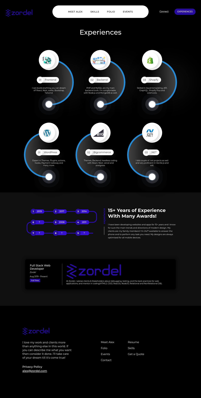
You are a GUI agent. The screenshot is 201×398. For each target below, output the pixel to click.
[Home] (13, 11)
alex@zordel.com (34, 370)
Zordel (33, 272)
